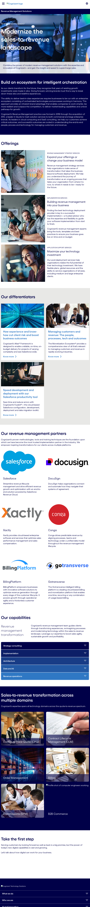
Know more (7, 332)
